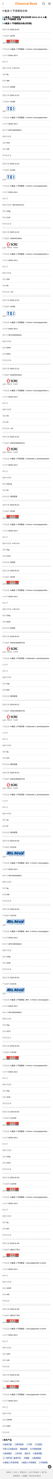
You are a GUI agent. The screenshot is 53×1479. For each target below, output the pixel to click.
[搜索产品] (43, 3)
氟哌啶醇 (23, 1449)
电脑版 (25, 1476)
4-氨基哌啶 (36, 1458)
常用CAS (23, 1472)
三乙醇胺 (38, 1444)
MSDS (8, 1472)
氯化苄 (27, 1453)
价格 (19, 19)
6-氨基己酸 (7, 1444)
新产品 (44, 1472)
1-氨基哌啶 (7, 1453)
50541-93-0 (37, 17)
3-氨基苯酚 (37, 1453)
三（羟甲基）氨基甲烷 (12, 1458)
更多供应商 (26, 17)
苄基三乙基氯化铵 (10, 1449)
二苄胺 (29, 1444)
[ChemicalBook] (26, 3)
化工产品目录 (34, 1472)
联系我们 (16, 1476)
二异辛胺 (18, 1453)
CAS (15, 1472)
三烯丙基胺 (19, 1444)
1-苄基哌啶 (43, 1462)
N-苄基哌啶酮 (35, 1449)
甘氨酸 (26, 1458)
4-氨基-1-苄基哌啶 (11, 17)
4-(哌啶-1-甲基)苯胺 (11, 1462)
